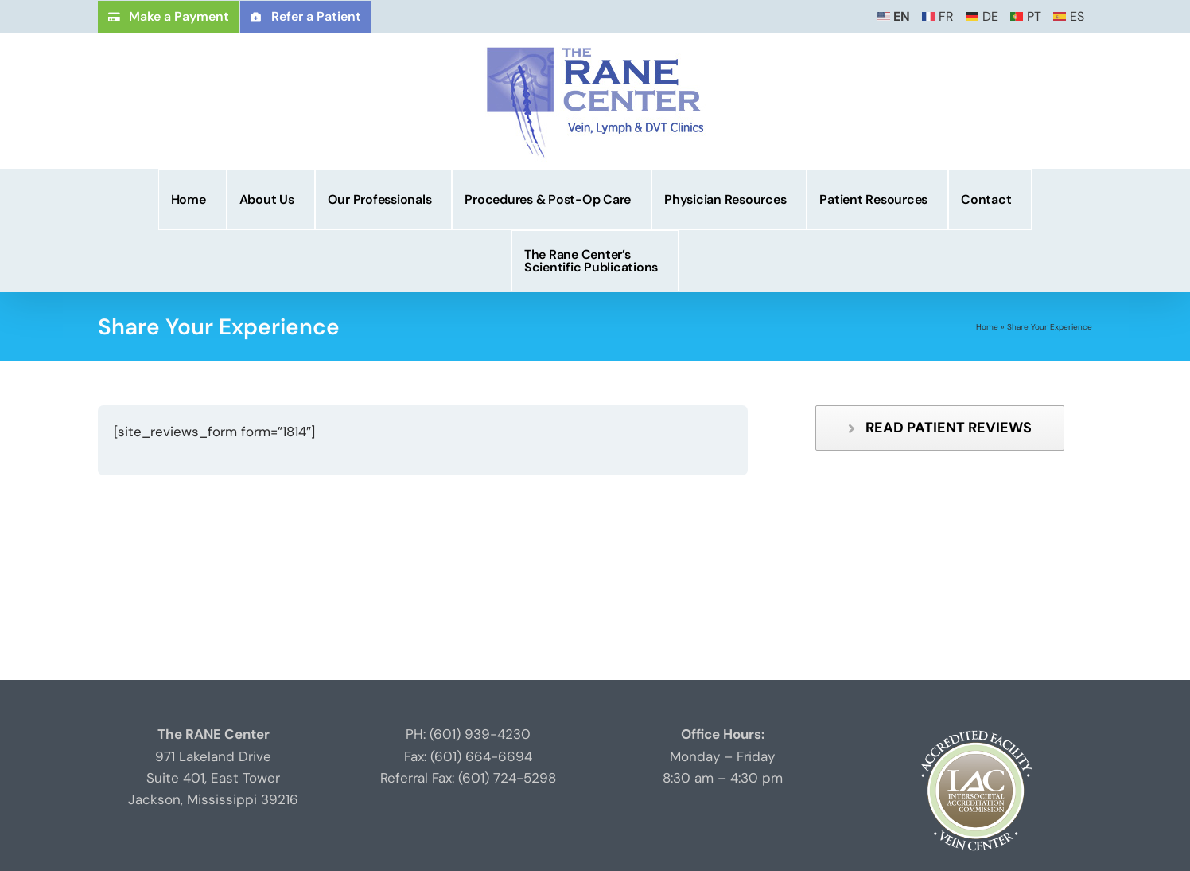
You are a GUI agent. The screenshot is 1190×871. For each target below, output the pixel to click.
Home (987, 327)
